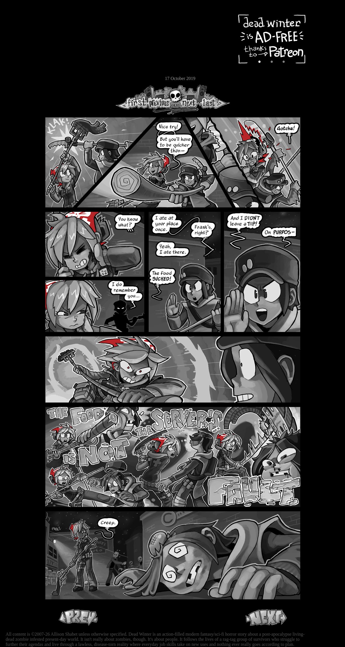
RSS (21, 88)
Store (21, 69)
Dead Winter (42, 18)
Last (214, 100)
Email (21, 78)
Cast (21, 50)
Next (187, 100)
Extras (21, 60)
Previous (161, 100)
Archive (21, 41)
